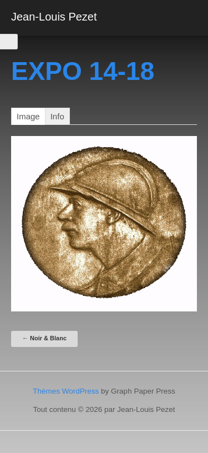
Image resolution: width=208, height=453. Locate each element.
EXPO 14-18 (82, 71)
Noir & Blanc (44, 338)
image (28, 116)
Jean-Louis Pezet (54, 17)
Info (57, 116)
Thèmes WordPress (66, 391)
